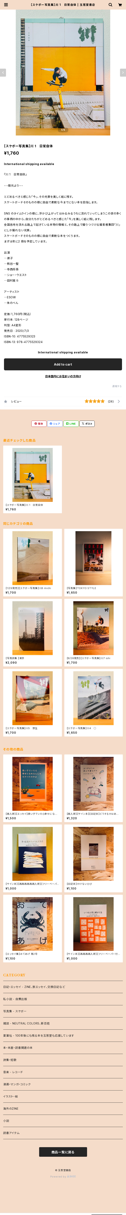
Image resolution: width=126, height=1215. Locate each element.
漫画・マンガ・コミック (17, 1084)
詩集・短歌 (10, 1060)
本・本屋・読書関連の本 (18, 1047)
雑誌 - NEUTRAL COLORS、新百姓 (26, 1023)
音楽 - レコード (13, 1072)
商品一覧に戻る (63, 1152)
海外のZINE (11, 1108)
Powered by (63, 1176)
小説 (6, 1120)
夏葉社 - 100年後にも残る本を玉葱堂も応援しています (38, 1035)
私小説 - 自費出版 (15, 999)
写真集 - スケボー (15, 1011)
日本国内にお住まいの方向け (63, 376)
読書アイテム (11, 1133)
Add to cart (63, 364)
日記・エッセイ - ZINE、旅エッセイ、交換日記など (34, 987)
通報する (117, 386)
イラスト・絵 (10, 1096)
